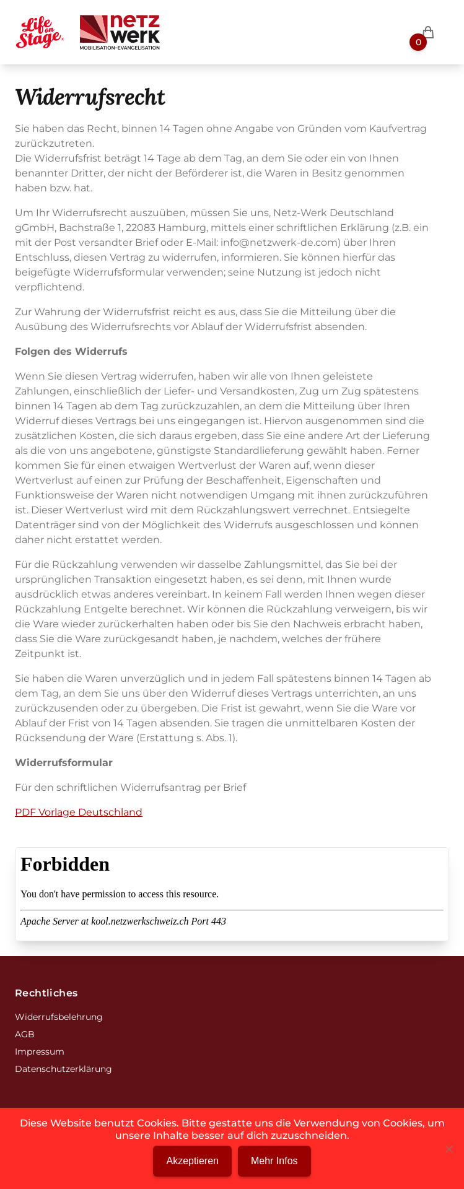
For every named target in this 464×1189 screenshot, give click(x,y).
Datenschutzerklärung (63, 1068)
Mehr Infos (274, 1161)
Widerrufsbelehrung (59, 1016)
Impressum (39, 1051)
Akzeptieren (192, 1161)
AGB (25, 1034)
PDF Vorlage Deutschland (78, 812)
